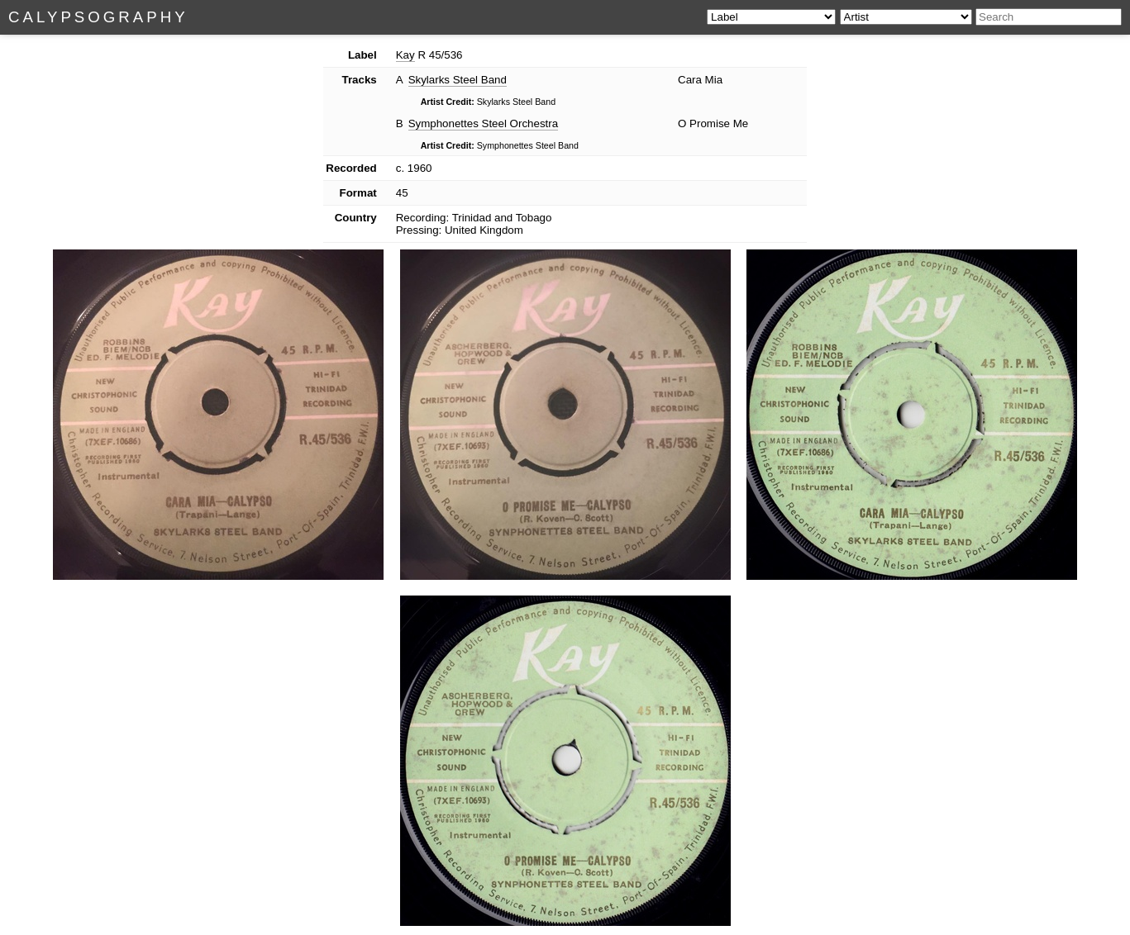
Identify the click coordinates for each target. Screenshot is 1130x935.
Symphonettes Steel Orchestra (483, 123)
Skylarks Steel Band (457, 80)
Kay (405, 55)
